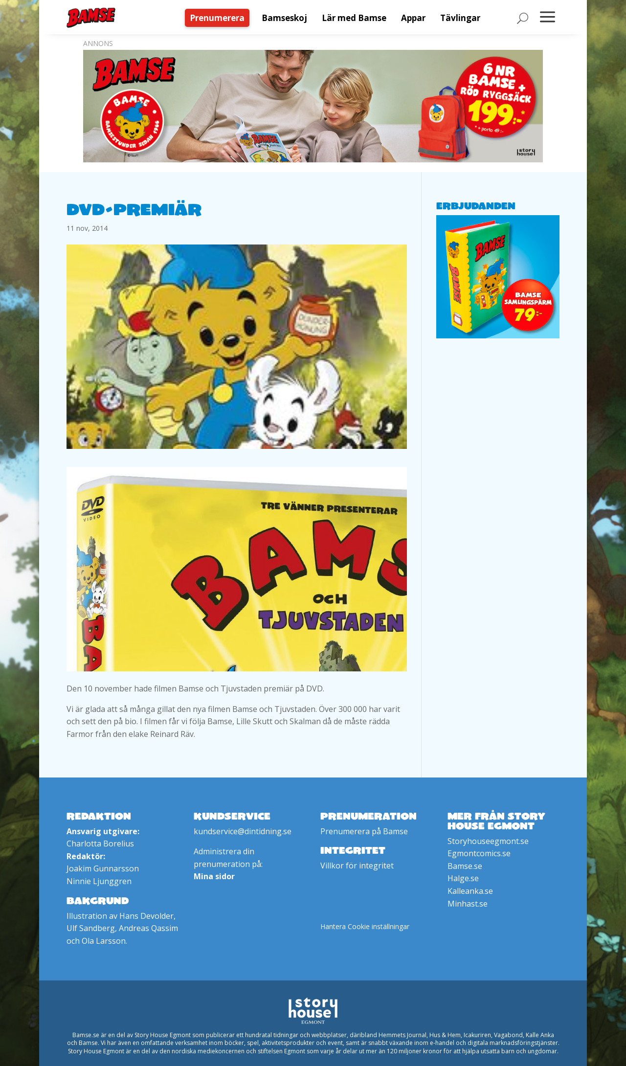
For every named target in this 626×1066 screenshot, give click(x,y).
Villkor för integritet (357, 865)
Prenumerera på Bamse (364, 831)
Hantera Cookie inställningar (364, 926)
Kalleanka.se (470, 891)
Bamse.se (464, 866)
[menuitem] (219, 18)
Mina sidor (214, 876)
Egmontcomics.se (479, 853)
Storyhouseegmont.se (488, 841)
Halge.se (463, 878)
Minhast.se (467, 903)
